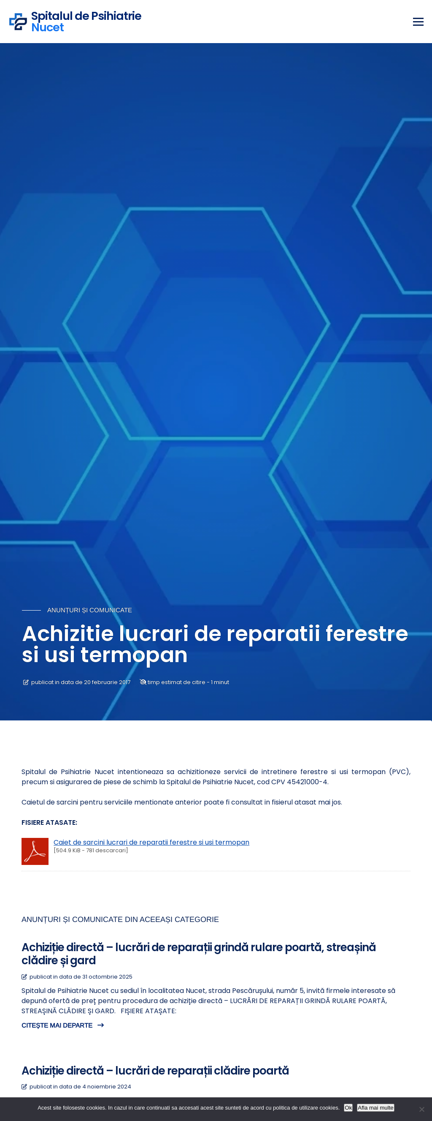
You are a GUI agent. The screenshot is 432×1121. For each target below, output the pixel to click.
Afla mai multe (375, 1108)
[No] (421, 1109)
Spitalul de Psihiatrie (86, 20)
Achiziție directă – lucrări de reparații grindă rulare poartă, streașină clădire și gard (199, 954)
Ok (348, 1108)
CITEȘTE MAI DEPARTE (63, 1025)
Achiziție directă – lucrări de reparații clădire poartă (155, 1070)
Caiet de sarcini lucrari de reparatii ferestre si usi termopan (151, 842)
